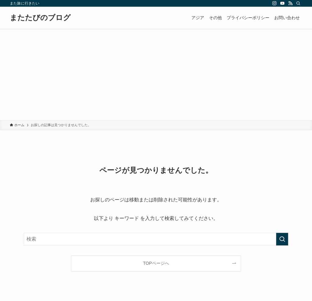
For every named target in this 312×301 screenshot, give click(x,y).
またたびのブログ (40, 17)
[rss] (290, 3)
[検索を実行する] (282, 239)
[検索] (298, 3)
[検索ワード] (156, 239)
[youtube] (282, 3)
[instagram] (274, 3)
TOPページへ (156, 263)
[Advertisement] (156, 74)
